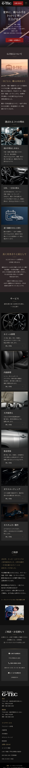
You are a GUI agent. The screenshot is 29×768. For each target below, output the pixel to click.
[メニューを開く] (26, 3)
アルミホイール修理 (7, 726)
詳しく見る (9, 346)
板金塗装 (4, 741)
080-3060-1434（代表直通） (9, 755)
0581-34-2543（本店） (8, 759)
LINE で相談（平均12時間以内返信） (12, 751)
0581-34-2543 (9, 703)
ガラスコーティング (7, 737)
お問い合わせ (18, 3)
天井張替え (5, 733)
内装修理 (4, 730)
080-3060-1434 (9, 706)
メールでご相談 (6, 748)
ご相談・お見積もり (15, 40)
